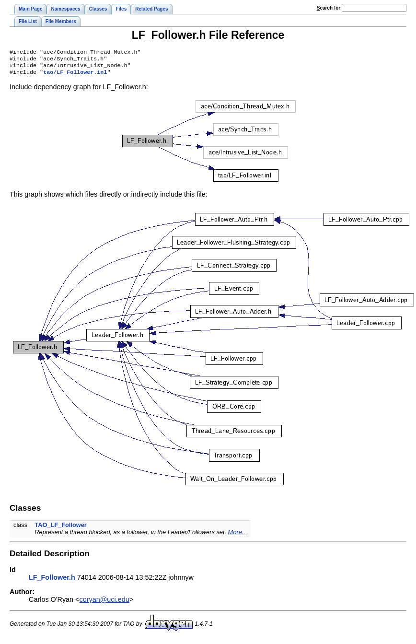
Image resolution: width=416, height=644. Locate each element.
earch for (328, 8)
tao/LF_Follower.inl (75, 76)
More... (237, 535)
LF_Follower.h (52, 581)
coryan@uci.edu (104, 603)
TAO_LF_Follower (61, 528)
